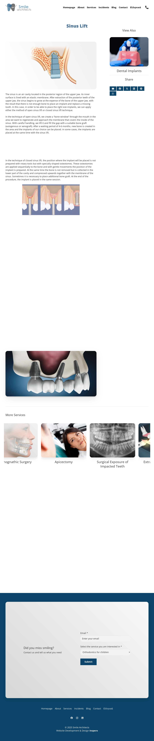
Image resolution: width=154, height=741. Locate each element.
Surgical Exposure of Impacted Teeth (126, 626)
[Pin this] (141, 88)
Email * (84, 681)
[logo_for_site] (24, 7)
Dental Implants (129, 70)
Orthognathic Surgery (28, 624)
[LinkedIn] (95, 4)
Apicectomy (77, 624)
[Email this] (113, 88)
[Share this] (120, 88)
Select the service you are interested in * (101, 694)
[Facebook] (87, 4)
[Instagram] (91, 4)
